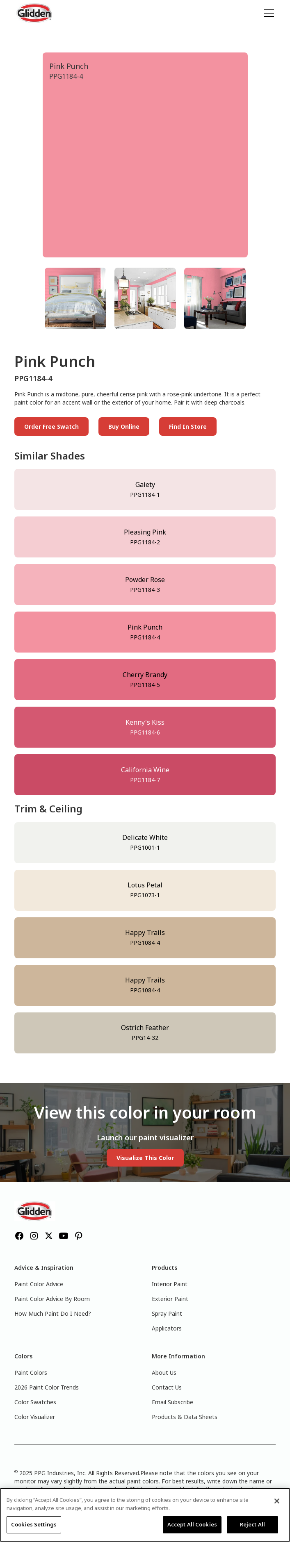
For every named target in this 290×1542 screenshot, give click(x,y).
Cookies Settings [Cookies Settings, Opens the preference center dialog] (34, 1524)
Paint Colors (30, 1372)
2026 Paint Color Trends (46, 1387)
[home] (34, 13)
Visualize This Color (145, 1158)
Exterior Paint (170, 1299)
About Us (164, 1372)
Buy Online (123, 426)
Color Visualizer (34, 1417)
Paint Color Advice (38, 1284)
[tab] (75, 298)
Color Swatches (35, 1402)
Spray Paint (167, 1313)
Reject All (252, 1524)
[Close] (277, 1501)
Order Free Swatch (51, 426)
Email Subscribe (172, 1402)
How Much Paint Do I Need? (52, 1313)
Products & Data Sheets (184, 1417)
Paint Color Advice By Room (52, 1299)
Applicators (167, 1328)
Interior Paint (169, 1284)
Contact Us (167, 1387)
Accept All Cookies (192, 1524)
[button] (267, 13)
